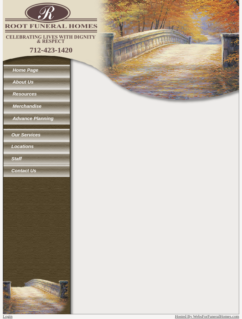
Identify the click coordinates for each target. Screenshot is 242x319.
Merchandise (27, 106)
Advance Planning (33, 118)
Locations (22, 146)
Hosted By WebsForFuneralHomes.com (207, 316)
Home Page (25, 70)
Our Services (26, 134)
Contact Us (23, 170)
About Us (23, 82)
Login (8, 316)
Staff (16, 158)
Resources (25, 93)
